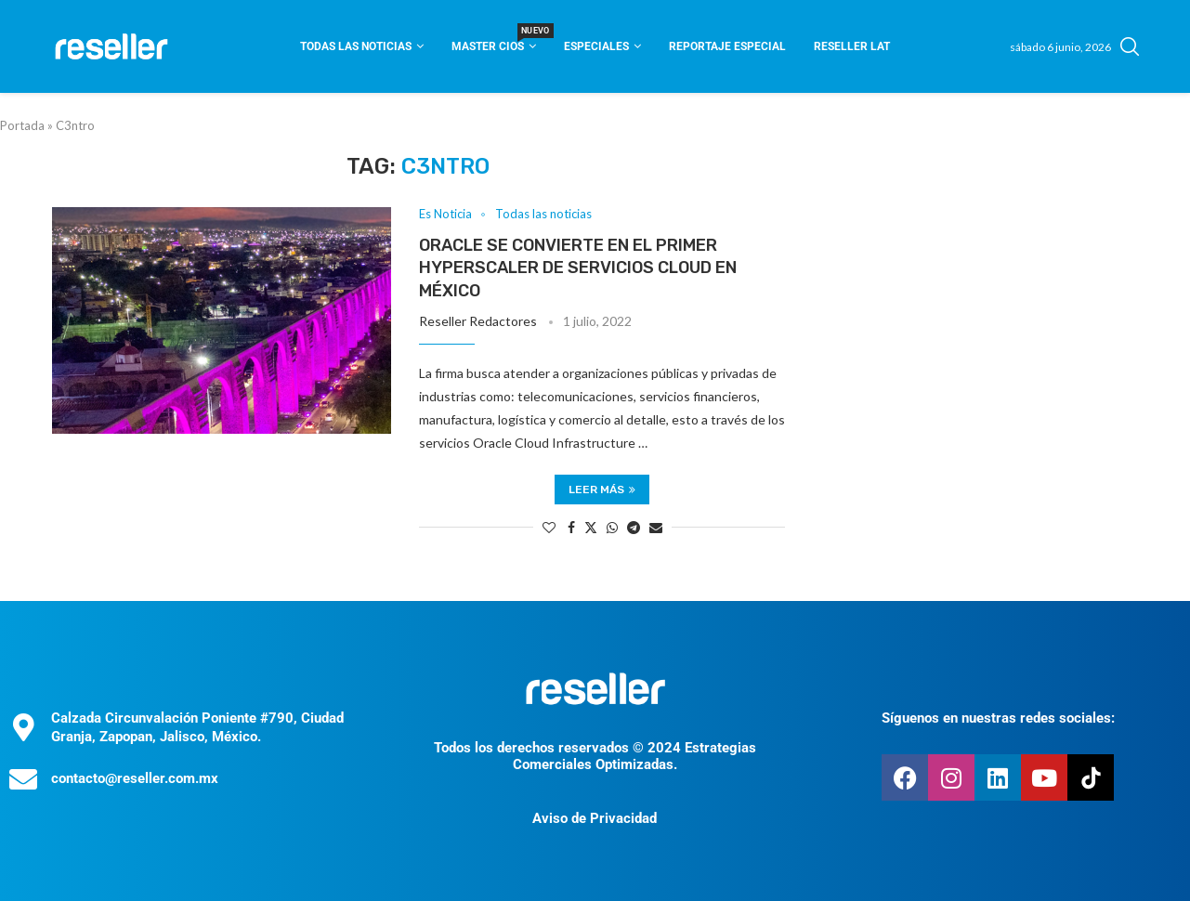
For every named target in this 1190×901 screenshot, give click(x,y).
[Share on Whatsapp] (612, 527)
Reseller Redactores (478, 321)
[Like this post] (549, 527)
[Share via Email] (655, 527)
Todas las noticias (356, 46)
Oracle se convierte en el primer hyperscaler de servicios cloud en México (578, 268)
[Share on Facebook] (571, 527)
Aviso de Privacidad (594, 818)
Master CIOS (493, 40)
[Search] (1129, 46)
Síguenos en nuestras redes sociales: (998, 718)
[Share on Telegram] (633, 527)
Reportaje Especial (727, 46)
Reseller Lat (852, 46)
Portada (22, 125)
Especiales (596, 46)
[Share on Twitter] (590, 527)
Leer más (602, 489)
